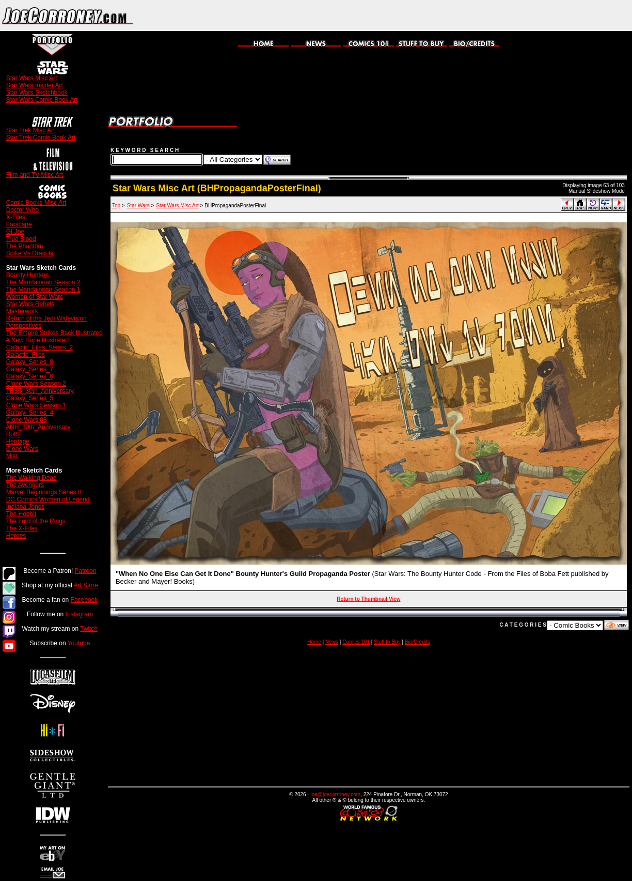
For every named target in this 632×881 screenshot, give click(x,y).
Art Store (86, 585)
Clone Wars (22, 448)
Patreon (86, 570)
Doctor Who (22, 210)
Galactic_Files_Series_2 (39, 347)
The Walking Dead (31, 477)
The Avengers (25, 485)
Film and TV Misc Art (34, 174)
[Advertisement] (511, 15)
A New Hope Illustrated (37, 340)
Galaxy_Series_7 (29, 369)
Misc (12, 456)
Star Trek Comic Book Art (41, 137)
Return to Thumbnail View (368, 599)
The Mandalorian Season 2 (43, 282)
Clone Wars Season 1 (36, 405)
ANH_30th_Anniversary (38, 427)
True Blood (21, 238)
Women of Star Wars (35, 296)
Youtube (79, 643)
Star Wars (138, 205)
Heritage (17, 441)
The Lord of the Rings (35, 521)
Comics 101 (356, 642)
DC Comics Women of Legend (48, 499)
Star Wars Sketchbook (37, 92)
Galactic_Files (25, 354)
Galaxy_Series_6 (29, 376)
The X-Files (21, 528)
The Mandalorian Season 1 (43, 289)
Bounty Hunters (27, 275)
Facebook (84, 599)
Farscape (19, 224)
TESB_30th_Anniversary (39, 390)
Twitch (89, 628)
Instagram (79, 614)
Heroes (16, 535)
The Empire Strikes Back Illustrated (54, 333)
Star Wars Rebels (30, 304)
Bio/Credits (417, 642)
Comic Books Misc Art (36, 202)
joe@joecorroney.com (335, 794)
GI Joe (15, 231)
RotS (13, 434)
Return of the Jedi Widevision (46, 318)
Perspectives (24, 325)
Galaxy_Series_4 (29, 412)
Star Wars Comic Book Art (42, 99)
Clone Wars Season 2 (36, 383)
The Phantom (24, 246)
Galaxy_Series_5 (29, 398)
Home (314, 642)
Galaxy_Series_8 (29, 362)
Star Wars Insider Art (34, 85)
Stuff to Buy (387, 642)
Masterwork (22, 311)
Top (116, 205)
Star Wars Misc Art (31, 78)
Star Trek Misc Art (30, 130)
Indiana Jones (25, 506)
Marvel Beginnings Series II (44, 492)
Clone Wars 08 (26, 419)
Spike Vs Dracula (30, 253)
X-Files (15, 217)
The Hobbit (21, 514)
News (331, 642)
